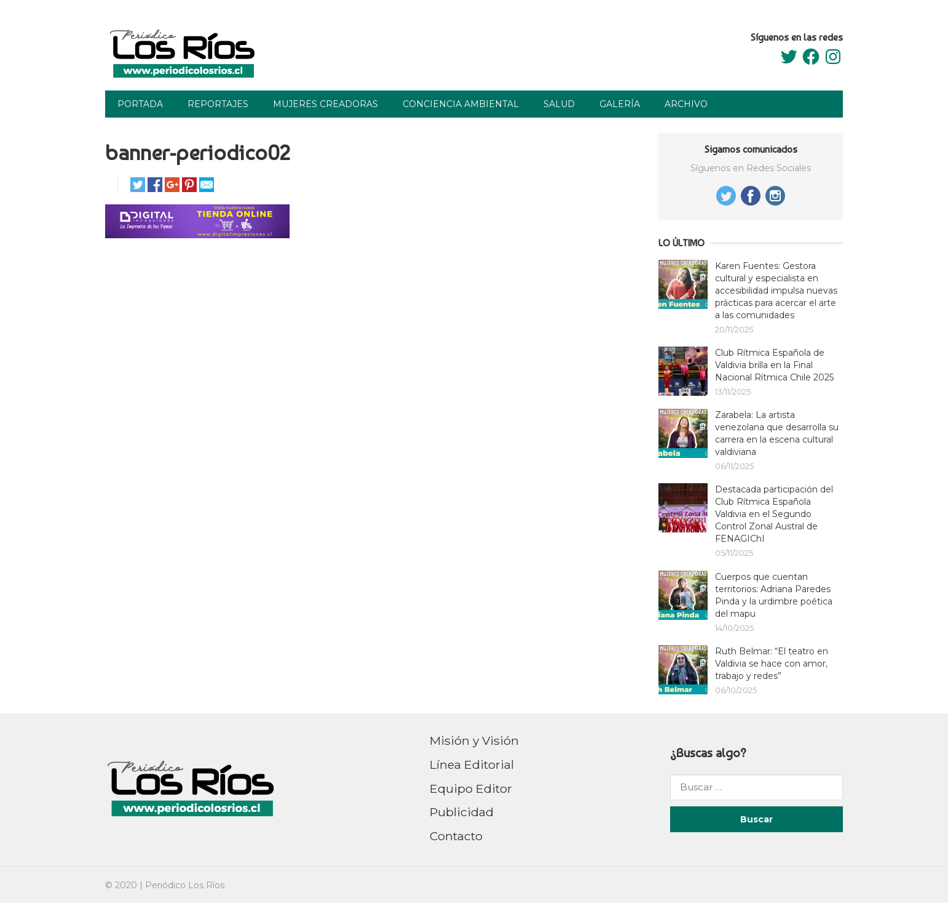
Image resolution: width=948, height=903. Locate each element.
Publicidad (462, 812)
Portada (140, 104)
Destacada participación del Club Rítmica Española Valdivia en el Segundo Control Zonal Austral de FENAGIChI (774, 514)
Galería (619, 104)
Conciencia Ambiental (461, 104)
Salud (559, 104)
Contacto (456, 836)
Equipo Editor (471, 788)
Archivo (686, 104)
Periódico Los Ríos (184, 885)
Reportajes (218, 104)
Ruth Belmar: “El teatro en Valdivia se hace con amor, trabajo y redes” (771, 663)
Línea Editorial (472, 764)
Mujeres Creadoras (325, 104)
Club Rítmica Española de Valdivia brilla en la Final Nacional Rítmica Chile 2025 (774, 365)
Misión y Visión (474, 740)
